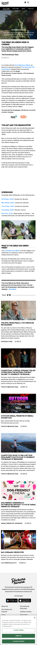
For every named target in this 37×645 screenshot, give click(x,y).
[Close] (34, 618)
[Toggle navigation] (33, 3)
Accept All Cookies (18, 641)
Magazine (16, 8)
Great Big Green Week (22, 65)
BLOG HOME (6, 8)
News (23, 8)
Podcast (31, 8)
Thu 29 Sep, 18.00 (7, 210)
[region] (18, 630)
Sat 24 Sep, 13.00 (7, 199)
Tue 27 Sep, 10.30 (7, 206)
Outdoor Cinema (25, 611)
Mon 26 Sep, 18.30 (7, 203)
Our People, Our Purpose (6, 610)
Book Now (12, 289)
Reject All (18, 635)
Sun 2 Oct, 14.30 (6, 213)
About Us (4, 606)
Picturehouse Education (24, 607)
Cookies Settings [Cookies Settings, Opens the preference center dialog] (18, 630)
